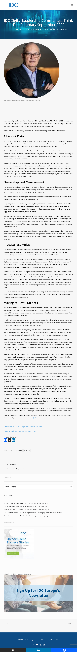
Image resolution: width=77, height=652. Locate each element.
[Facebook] (5, 440)
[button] (72, 5)
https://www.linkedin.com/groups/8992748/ (20, 431)
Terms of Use (55, 640)
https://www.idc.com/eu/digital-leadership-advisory (23, 427)
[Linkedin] (13, 440)
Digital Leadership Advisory (57, 29)
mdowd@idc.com (34, 418)
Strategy (27, 450)
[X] (9, 440)
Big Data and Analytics (37, 29)
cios (6, 450)
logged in (19, 469)
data (11, 450)
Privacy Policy (46, 640)
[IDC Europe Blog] (11, 5)
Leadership (18, 450)
